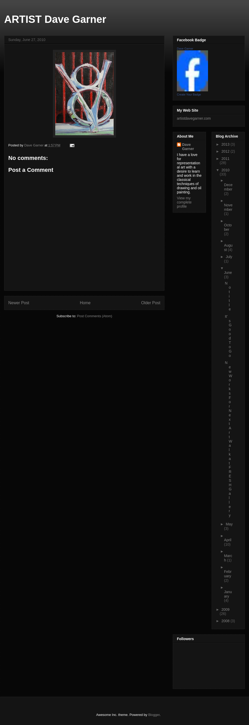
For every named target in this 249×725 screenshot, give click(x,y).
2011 (226, 159)
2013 (226, 144)
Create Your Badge (189, 94)
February (228, 574)
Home (85, 303)
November (228, 207)
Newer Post (18, 303)
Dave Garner (185, 48)
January (228, 594)
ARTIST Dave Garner (55, 19)
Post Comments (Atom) (94, 316)
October (228, 227)
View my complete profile (184, 202)
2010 (226, 170)
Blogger (154, 715)
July (229, 257)
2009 (226, 609)
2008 (226, 621)
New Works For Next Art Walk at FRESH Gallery (228, 439)
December (228, 187)
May (229, 524)
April (227, 540)
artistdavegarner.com (194, 118)
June (228, 272)
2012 (226, 151)
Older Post (150, 303)
